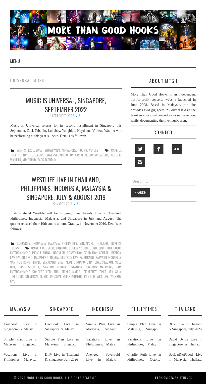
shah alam (65, 262)
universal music (57, 155)
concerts (23, 243)
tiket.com (16, 276)
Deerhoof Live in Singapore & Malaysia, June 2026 (21, 327)
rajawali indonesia (108, 257)
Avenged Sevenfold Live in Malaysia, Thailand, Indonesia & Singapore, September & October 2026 (103, 357)
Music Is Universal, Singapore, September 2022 (66, 105)
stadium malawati (99, 267)
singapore (69, 150)
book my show (78, 248)
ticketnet (90, 271)
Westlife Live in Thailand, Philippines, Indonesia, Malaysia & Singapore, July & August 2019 (66, 188)
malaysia (54, 243)
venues (93, 150)
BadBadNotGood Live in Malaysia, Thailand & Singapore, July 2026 (185, 357)
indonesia (39, 243)
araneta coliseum (42, 248)
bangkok (61, 248)
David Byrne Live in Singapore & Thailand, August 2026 (185, 342)
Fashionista (164, 377)
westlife (102, 276)
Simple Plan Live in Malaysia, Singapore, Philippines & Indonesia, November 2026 (21, 342)
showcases (52, 150)
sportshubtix (29, 267)
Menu (15, 61)
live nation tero (21, 257)
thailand (102, 243)
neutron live (69, 257)
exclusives (35, 150)
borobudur (97, 248)
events (21, 150)
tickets (115, 243)
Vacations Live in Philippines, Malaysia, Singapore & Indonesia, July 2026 (21, 357)
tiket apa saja (110, 271)
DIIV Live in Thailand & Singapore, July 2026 (62, 357)
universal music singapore (89, 155)
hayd (26, 155)
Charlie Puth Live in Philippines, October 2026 (144, 357)
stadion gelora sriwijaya (62, 267)
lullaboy (37, 155)
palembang (87, 257)
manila (54, 257)
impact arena (41, 252)
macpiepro (41, 257)
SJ (80, 115)
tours (82, 150)
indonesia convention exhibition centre (80, 252)
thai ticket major (66, 271)
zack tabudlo (46, 159)
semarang (49, 262)
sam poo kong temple (25, 262)
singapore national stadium (93, 262)
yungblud (29, 159)
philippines (69, 243)
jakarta (116, 252)
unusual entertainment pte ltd (72, 276)
